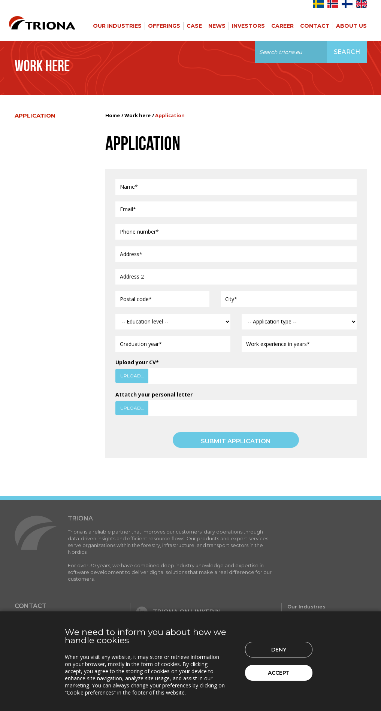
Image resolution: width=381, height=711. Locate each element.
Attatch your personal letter (154, 394)
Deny (278, 649)
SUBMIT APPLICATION (236, 441)
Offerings (164, 25)
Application (35, 115)
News (217, 25)
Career (282, 25)
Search (347, 51)
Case (194, 25)
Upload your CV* (137, 362)
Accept (279, 672)
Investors (248, 25)
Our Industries (117, 25)
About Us (351, 25)
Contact (315, 25)
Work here (137, 115)
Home (112, 115)
